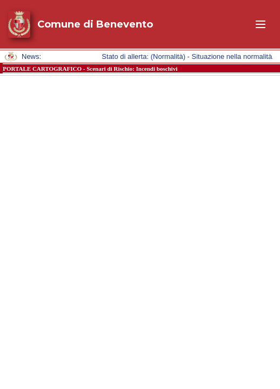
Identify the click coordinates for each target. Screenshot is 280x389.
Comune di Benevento (95, 24)
